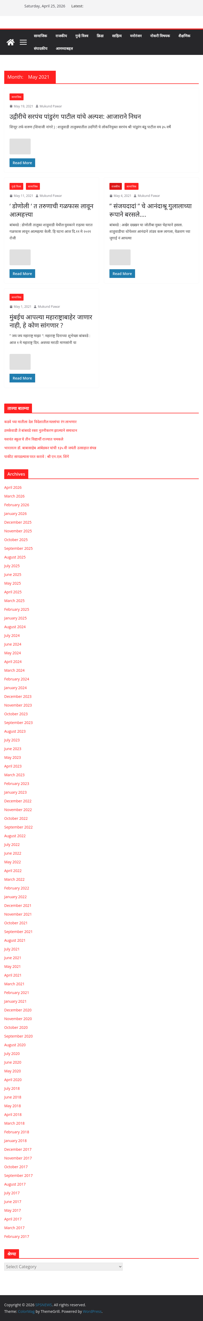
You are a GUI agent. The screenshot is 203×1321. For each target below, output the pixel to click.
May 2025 (12, 583)
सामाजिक (40, 35)
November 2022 (18, 809)
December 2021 (17, 905)
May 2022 (12, 861)
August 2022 (15, 835)
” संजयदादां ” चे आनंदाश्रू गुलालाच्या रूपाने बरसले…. (150, 209)
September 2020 (18, 1036)
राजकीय (61, 35)
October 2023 (16, 713)
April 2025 (13, 591)
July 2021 (12, 948)
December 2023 (17, 696)
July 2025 (12, 565)
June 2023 (12, 748)
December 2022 (17, 800)
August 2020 (15, 1044)
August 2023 (15, 731)
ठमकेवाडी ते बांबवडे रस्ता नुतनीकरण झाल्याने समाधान (40, 430)
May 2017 (12, 1210)
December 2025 (17, 522)
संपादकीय (40, 48)
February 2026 (16, 504)
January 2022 (15, 896)
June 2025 (12, 574)
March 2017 (14, 1227)
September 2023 (18, 722)
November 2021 (18, 914)
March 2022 (14, 879)
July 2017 (12, 1192)
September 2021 (18, 931)
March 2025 (14, 600)
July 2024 (12, 635)
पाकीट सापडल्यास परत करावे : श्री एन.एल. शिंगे (36, 456)
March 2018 (14, 1123)
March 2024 (14, 670)
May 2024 (12, 652)
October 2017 (16, 1166)
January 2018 (15, 1140)
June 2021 (12, 957)
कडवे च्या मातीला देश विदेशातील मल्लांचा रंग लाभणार (40, 421)
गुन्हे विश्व (81, 35)
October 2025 (16, 539)
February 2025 (16, 609)
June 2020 (12, 1062)
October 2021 (16, 922)
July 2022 (12, 844)
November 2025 (18, 530)
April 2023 (13, 766)
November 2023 (18, 705)
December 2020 (17, 1009)
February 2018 (16, 1131)
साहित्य (117, 35)
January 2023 (15, 792)
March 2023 (14, 774)
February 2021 (16, 992)
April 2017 (13, 1218)
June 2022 (12, 853)
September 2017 (18, 1175)
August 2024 (15, 626)
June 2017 (12, 1201)
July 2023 (12, 739)
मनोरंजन (136, 35)
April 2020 (13, 1079)
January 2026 (15, 513)
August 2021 (15, 940)
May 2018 (12, 1105)
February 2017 (16, 1236)
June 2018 (12, 1097)
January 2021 (15, 1001)
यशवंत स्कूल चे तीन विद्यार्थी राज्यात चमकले (33, 439)
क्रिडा (100, 35)
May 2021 (12, 966)
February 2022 (16, 888)
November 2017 (18, 1158)
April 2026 (13, 487)
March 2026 (14, 496)
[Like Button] (20, 146)
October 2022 (16, 818)
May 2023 (12, 757)
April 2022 (13, 870)
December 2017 (17, 1149)
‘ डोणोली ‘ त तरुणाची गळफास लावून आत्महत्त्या (51, 209)
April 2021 (13, 975)
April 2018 (13, 1114)
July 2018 (12, 1088)
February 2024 (16, 678)
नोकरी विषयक (160, 35)
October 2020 (16, 1027)
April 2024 (13, 661)
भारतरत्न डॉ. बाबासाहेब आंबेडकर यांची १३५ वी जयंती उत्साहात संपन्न (50, 447)
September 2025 (18, 548)
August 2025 (15, 557)
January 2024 (15, 687)
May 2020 (12, 1070)
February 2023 (16, 783)
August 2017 (15, 1184)
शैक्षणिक (184, 35)
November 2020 (18, 1018)
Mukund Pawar (51, 106)
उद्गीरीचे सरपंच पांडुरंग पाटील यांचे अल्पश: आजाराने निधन (75, 116)
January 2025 (15, 618)
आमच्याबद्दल (64, 48)
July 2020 (12, 1053)
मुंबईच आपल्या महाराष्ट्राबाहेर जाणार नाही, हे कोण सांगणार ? (51, 321)
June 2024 (12, 644)
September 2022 (18, 827)
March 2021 (14, 983)
